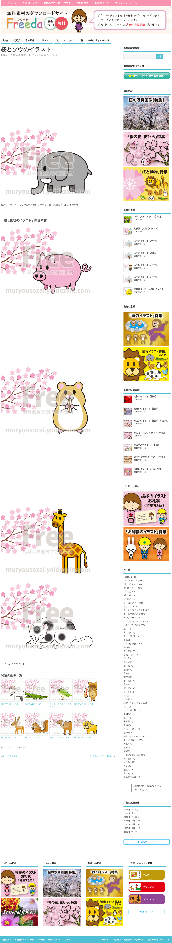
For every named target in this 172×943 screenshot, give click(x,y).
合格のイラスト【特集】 (145, 396)
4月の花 (127, 591)
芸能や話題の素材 (132, 755)
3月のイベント (130, 588)
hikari (5, 55)
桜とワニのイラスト (34, 703)
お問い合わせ (152, 939)
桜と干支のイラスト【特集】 (148, 444)
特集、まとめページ (98, 40)
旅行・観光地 (129, 710)
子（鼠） (127, 680)
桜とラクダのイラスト (59, 737)
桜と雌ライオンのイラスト (85, 739)
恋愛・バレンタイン (133, 703)
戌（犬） (127, 706)
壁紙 (125, 669)
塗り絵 (126, 665)
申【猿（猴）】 (130, 740)
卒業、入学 (128, 654)
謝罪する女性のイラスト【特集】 (150, 456)
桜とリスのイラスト (34, 737)
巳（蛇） (127, 691)
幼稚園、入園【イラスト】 (146, 228)
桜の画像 (127, 732)
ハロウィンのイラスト (134, 621)
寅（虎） (127, 688)
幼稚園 (126, 699)
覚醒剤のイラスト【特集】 (146, 408)
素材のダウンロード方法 (56, 3)
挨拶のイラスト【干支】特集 (148, 468)
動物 (5, 40)
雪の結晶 (29, 40)
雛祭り (126, 769)
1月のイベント (130, 580)
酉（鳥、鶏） (129, 762)
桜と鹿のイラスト (9, 737)
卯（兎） (127, 658)
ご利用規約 (82, 3)
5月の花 (127, 595)
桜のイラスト (52, 55)
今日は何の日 (129, 636)
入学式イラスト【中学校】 (146, 276)
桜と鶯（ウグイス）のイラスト (60, 705)
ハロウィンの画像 (132, 625)
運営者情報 (127, 939)
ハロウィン (69, 40)
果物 (125, 725)
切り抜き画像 (129, 643)
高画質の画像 (129, 777)
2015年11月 (129, 824)
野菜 (125, 766)
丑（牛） (127, 628)
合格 (125, 662)
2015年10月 (129, 828)
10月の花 (127, 576)
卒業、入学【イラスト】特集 (148, 216)
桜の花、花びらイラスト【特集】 (150, 432)
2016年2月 (128, 813)
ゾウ (14, 747)
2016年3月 (128, 809)
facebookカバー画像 (133, 602)
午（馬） (127, 651)
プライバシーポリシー (127, 3)
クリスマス (45, 40)
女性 (125, 677)
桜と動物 (22, 747)
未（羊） (127, 717)
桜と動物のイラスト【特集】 (101, 756)
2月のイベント (130, 584)
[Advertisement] (59, 93)
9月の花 (127, 599)
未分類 (126, 721)
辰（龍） (127, 758)
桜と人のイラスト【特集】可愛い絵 (151, 420)
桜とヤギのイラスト (10, 703)
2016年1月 (128, 817)
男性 (125, 743)
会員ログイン (102, 3)
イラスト (34, 55)
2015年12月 (129, 820)
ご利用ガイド (30, 3)
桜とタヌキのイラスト (84, 703)
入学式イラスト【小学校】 (146, 240)
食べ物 (126, 773)
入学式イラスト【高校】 (145, 252)
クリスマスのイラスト (134, 610)
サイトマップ (165, 939)
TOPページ (10, 3)
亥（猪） (127, 632)
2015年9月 (128, 831)
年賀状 (16, 40)
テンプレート (129, 617)
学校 (125, 684)
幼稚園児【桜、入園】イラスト (149, 288)
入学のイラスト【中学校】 (146, 264)
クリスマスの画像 (132, 614)
